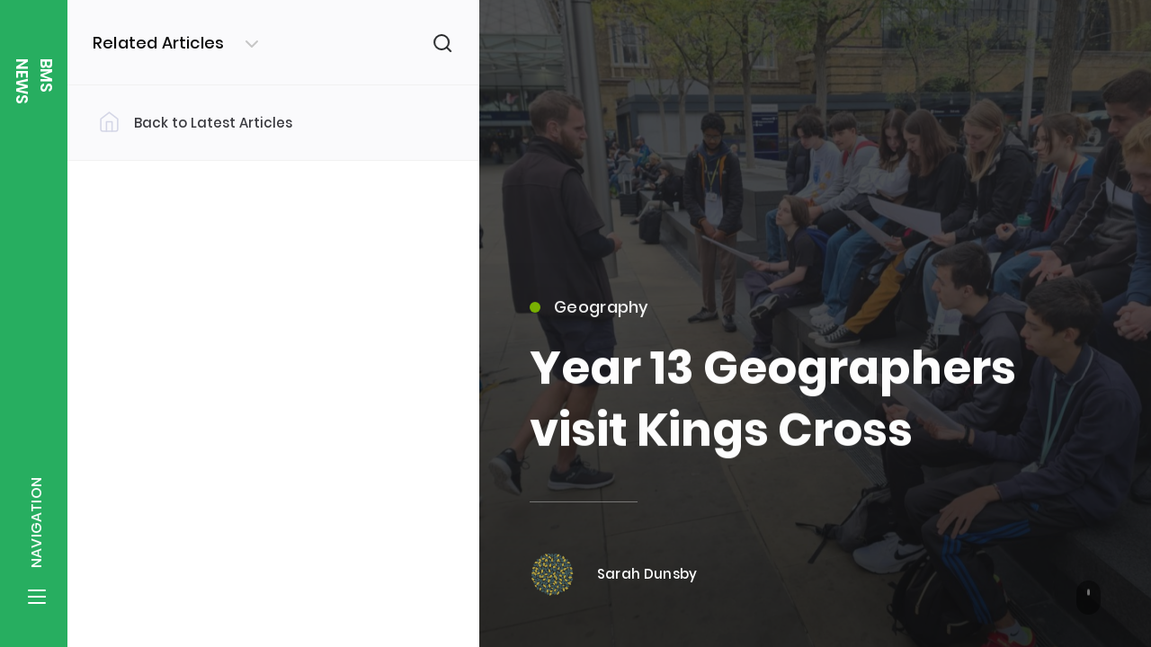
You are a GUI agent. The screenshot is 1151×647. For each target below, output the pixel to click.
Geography (589, 315)
